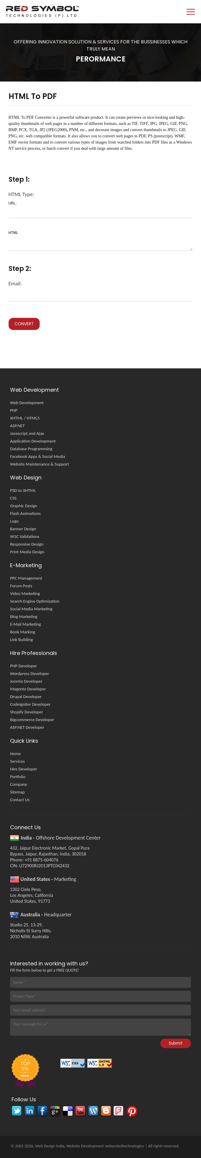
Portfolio (17, 776)
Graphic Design (23, 505)
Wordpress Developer (29, 673)
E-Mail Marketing (25, 624)
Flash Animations (25, 513)
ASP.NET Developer (27, 727)
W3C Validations (24, 536)
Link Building (21, 639)
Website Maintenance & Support (39, 464)
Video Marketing (25, 593)
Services (17, 761)
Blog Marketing (23, 616)
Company (18, 784)
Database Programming (31, 448)
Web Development (27, 402)
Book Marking (22, 632)
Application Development (33, 441)
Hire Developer (23, 769)
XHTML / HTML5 (25, 418)
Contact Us (20, 799)
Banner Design (23, 528)
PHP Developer (23, 666)
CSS (13, 498)
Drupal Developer (26, 696)
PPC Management (26, 578)
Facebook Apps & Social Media (37, 456)
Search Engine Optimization (35, 601)
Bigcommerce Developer (32, 719)
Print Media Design (27, 551)
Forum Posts (21, 585)
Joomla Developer (26, 681)
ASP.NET (17, 425)
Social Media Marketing (31, 608)
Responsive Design (27, 544)
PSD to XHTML (23, 490)
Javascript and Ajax (27, 433)
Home (15, 753)
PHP (13, 410)
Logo (14, 521)
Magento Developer (28, 689)
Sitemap (17, 792)
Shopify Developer (26, 712)
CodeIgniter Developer (30, 704)
